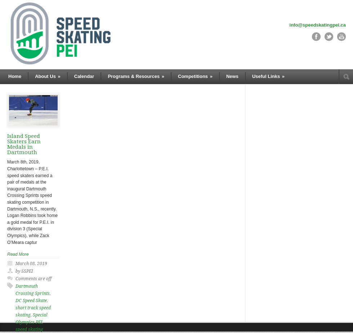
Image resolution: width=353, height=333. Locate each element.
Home (14, 76)
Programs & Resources (136, 76)
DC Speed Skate (31, 300)
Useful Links (268, 76)
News (232, 76)
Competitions (195, 76)
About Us (48, 76)
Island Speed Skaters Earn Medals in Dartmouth (24, 144)
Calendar (84, 76)
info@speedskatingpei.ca (318, 25)
